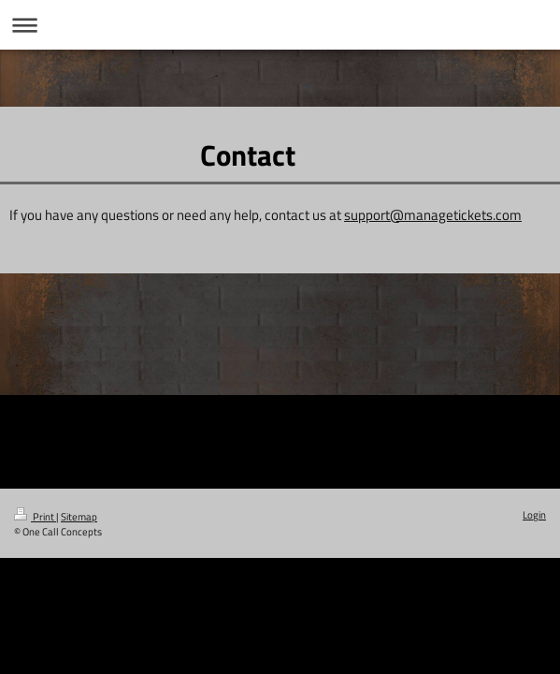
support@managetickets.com (433, 215)
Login (534, 514)
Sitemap (79, 516)
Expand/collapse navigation (280, 25)
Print (35, 516)
